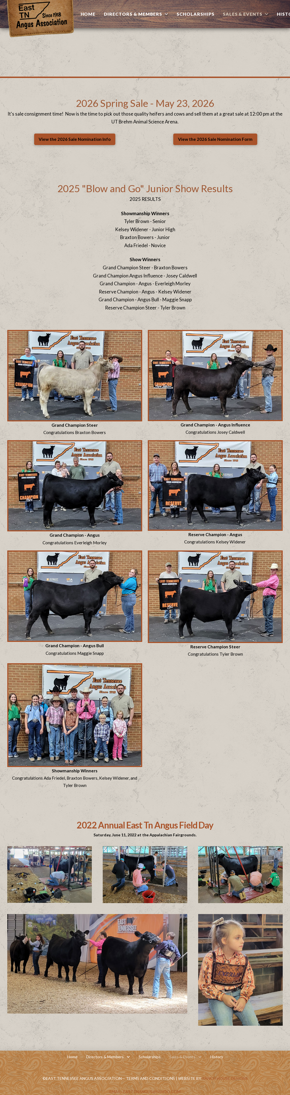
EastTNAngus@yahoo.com (152, 1091)
